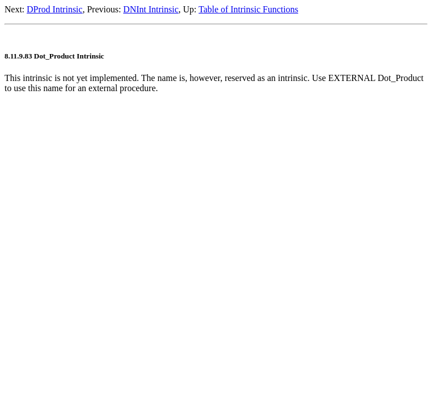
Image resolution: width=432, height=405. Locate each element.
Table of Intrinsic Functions (248, 9)
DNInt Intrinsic (150, 9)
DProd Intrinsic (55, 9)
